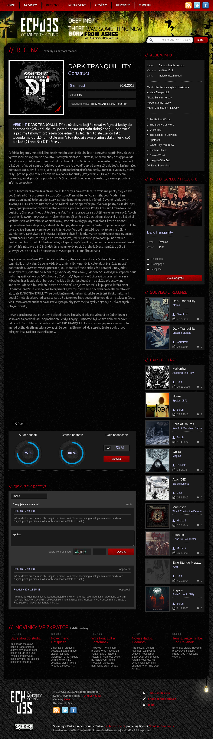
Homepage (157, 264)
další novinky (80, 628)
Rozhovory (77, 5)
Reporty (123, 5)
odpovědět (125, 569)
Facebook (157, 258)
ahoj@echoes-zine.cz (162, 698)
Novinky (30, 5)
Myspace (156, 269)
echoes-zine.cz (116, 726)
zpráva (73, 538)
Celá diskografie (175, 278)
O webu (145, 5)
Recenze (52, 5)
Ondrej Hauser (92, 695)
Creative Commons (161, 726)
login (151, 704)
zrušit (129, 504)
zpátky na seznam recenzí (61, 51)
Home (10, 5)
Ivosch (68, 699)
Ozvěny (101, 5)
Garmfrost (77, 85)
